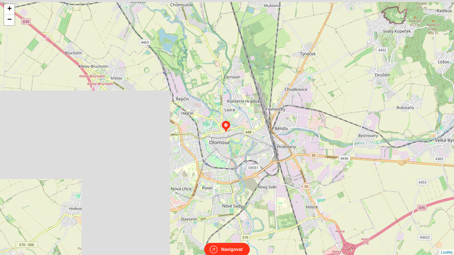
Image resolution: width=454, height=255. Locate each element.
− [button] (9, 20)
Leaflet (446, 246)
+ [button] (9, 9)
